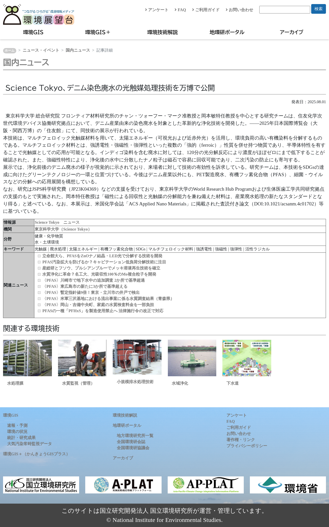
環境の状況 (17, 431)
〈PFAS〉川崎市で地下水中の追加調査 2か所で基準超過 (93, 280)
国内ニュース (78, 50)
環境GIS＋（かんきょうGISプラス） (36, 454)
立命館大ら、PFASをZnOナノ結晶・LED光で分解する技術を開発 (102, 256)
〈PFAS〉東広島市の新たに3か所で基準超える (84, 286)
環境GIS (33, 32)
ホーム (10, 50)
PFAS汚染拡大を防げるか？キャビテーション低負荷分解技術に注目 (104, 262)
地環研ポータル (227, 32)
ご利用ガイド (206, 10)
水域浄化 (180, 383)
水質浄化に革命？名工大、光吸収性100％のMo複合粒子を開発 (99, 274)
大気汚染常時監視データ (29, 444)
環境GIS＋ (98, 32)
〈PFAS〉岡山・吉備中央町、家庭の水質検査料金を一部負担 (98, 305)
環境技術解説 (162, 32)
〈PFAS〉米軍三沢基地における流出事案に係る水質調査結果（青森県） (108, 298)
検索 (318, 9)
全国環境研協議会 (133, 448)
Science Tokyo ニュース (57, 222)
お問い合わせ (239, 10)
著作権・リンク (240, 440)
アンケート (156, 10)
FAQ (180, 10)
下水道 (232, 383)
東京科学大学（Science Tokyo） (63, 229)
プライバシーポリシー (246, 446)
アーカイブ (291, 32)
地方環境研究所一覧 (135, 435)
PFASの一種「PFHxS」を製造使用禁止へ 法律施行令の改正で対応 (102, 311)
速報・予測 (17, 425)
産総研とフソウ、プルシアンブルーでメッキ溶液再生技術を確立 (101, 268)
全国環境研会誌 (131, 442)
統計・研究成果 (21, 437)
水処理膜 (15, 383)
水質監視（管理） (78, 383)
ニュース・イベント (41, 50)
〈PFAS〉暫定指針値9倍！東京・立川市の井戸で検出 (91, 292)
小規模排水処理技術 (135, 382)
